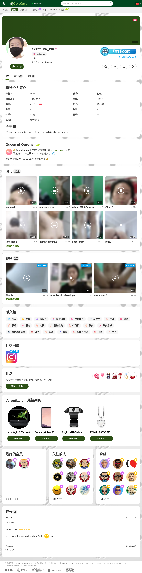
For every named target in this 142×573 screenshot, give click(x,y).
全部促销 (36, 9)
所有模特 (6, 10)
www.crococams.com (26, 563)
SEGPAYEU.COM (67, 563)
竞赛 (44, 10)
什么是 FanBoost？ (127, 57)
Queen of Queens (57, 150)
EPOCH (57, 563)
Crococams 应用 (57, 9)
